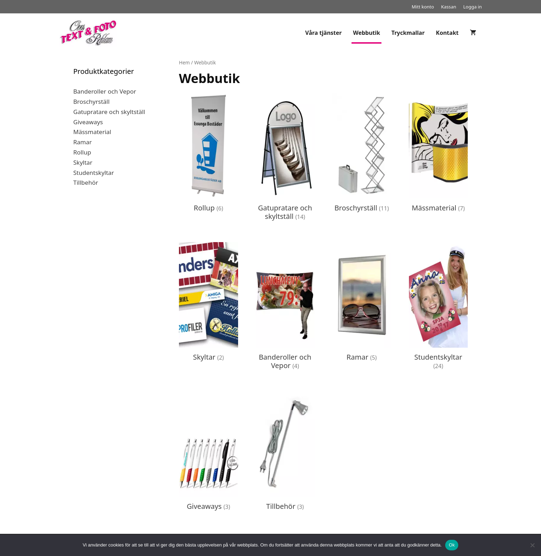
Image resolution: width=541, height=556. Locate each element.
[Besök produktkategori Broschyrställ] (361, 154)
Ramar (82, 142)
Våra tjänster (323, 33)
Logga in (472, 7)
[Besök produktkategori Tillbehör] (285, 452)
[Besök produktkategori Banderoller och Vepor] (285, 308)
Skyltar (82, 162)
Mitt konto (423, 7)
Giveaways (88, 122)
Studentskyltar (93, 173)
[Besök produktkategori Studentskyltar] (438, 308)
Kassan (448, 7)
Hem (184, 62)
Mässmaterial (92, 132)
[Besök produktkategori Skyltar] (208, 303)
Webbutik (366, 33)
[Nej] (532, 545)
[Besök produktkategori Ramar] (361, 303)
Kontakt (447, 33)
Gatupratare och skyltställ (109, 112)
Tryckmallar (407, 33)
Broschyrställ (91, 101)
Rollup (82, 152)
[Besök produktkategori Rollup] (208, 154)
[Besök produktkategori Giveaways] (208, 452)
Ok (452, 545)
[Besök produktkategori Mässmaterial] (438, 154)
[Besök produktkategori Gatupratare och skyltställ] (285, 159)
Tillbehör (85, 182)
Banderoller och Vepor (104, 91)
